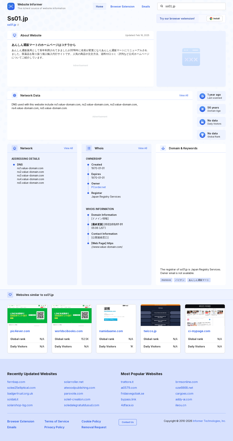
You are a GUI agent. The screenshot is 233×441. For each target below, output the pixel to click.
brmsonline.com (186, 382)
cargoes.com (184, 393)
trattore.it (127, 382)
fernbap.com (16, 382)
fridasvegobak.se (132, 393)
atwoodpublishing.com (79, 387)
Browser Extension (122, 6)
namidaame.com (111, 331)
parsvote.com (73, 393)
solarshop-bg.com (20, 405)
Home (99, 6)
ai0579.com (129, 387)
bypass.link (128, 399)
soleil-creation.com (77, 399)
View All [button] (183, 95)
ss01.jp (13, 24)
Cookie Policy (91, 421)
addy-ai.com (183, 399)
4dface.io (127, 405)
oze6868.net (184, 387)
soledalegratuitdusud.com (81, 405)
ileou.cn (180, 405)
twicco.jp (150, 331)
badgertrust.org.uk (20, 393)
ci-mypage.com (199, 331)
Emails (146, 6)
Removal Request (94, 427)
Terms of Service (56, 421)
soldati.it (12, 399)
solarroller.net (73, 382)
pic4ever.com (20, 331)
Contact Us (128, 422)
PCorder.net (98, 187)
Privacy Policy (54, 427)
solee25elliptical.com (21, 387)
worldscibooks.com (69, 331)
